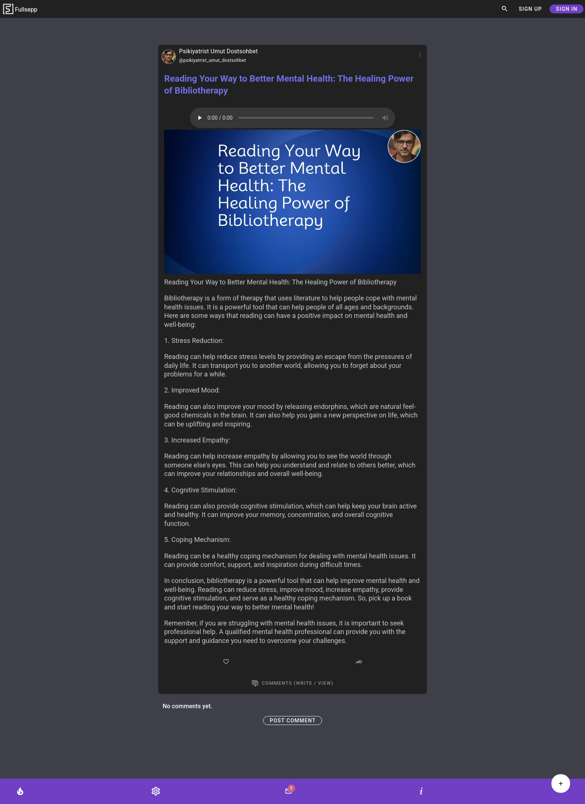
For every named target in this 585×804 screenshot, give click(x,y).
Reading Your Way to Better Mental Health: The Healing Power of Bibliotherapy (288, 84)
